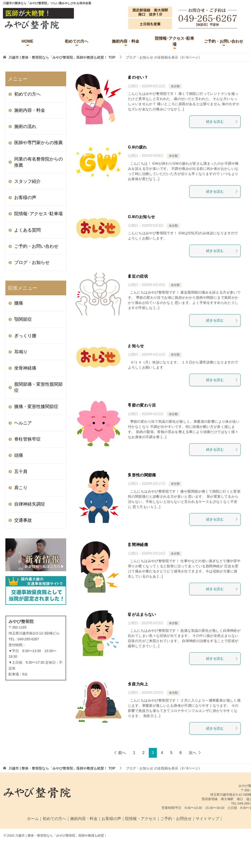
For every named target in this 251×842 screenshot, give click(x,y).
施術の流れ (25, 126)
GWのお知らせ (141, 217)
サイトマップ (207, 819)
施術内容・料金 (125, 41)
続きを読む (222, 122)
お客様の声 (25, 197)
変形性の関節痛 (142, 475)
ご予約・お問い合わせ (223, 41)
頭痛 (18, 455)
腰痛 (18, 303)
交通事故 (23, 520)
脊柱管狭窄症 (27, 439)
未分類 (175, 86)
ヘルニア (23, 423)
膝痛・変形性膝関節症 (36, 406)
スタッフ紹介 (27, 181)
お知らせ (136, 346)
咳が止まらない (142, 614)
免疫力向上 (138, 684)
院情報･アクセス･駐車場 (174, 41)
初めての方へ (76, 41)
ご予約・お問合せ (176, 819)
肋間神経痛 (138, 545)
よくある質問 (27, 230)
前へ (122, 753)
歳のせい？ (138, 77)
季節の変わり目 (142, 405)
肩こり (20, 487)
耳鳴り (20, 351)
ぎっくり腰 (25, 335)
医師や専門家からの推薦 (38, 142)
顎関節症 (23, 319)
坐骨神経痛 (25, 368)
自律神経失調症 (29, 504)
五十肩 (20, 471)
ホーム (33, 819)
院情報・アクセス (140, 819)
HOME (27, 41)
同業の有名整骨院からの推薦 (38, 162)
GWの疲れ (137, 147)
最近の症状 (138, 276)
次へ (193, 753)
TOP (62, 57)
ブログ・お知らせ (32, 262)
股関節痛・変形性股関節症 (38, 387)
